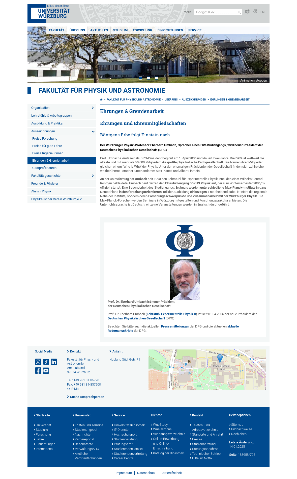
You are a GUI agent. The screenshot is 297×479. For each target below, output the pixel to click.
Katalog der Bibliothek (167, 453)
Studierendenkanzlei (127, 449)
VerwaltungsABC (86, 449)
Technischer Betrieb (205, 454)
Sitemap (236, 425)
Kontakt (75, 351)
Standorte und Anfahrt (206, 435)
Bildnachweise (240, 429)
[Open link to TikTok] (46, 362)
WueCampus (161, 429)
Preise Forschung (44, 138)
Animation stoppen (253, 80)
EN (262, 12)
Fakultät (56, 30)
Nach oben (238, 434)
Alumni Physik (41, 191)
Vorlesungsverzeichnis (168, 434)
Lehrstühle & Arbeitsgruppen (51, 115)
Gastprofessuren (44, 168)
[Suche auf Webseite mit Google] (218, 12)
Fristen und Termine (88, 425)
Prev (36, 55)
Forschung (142, 30)
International (43, 449)
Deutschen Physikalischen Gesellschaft (136, 318)
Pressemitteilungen (175, 326)
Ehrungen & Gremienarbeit (50, 160)
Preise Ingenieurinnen (47, 153)
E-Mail (75, 389)
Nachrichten (82, 435)
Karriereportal (83, 439)
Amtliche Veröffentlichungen (87, 456)
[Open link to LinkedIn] (54, 362)
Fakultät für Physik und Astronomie (102, 90)
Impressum (123, 473)
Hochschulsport (124, 435)
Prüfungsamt (122, 444)
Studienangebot (85, 430)
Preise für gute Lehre (47, 146)
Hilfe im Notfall (201, 458)
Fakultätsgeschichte (46, 176)
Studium (120, 30)
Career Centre (122, 458)
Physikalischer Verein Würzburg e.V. (56, 199)
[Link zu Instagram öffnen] (38, 362)
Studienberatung (124, 439)
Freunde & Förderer (44, 183)
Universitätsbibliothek (128, 425)
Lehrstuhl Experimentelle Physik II (171, 314)
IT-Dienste (120, 430)
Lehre (39, 439)
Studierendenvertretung (129, 454)
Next (260, 55)
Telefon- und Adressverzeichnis (204, 428)
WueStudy (159, 425)
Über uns (77, 30)
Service (194, 30)
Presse (196, 439)
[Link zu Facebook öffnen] (38, 370)
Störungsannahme (204, 449)
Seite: (233, 455)
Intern (187, 12)
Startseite (42, 415)
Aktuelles (99, 30)
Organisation (40, 108)
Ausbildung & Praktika (47, 123)
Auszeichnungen (43, 131)
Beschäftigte (83, 444)
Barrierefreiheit (171, 473)
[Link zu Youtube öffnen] (46, 370)
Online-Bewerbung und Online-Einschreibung (165, 444)
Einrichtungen (170, 30)
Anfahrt (117, 351)
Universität (42, 425)
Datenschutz (146, 473)
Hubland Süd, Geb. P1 (124, 359)
